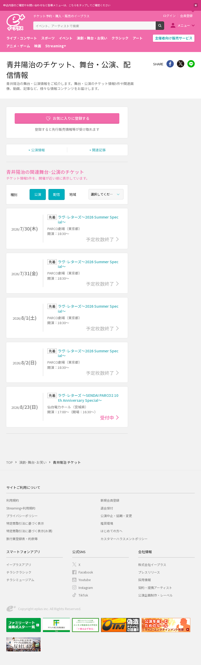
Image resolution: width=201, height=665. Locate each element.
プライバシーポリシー (22, 515)
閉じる (196, 5)
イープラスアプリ (18, 564)
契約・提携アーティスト (155, 587)
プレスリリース (149, 572)
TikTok (83, 595)
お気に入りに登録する (71, 118)
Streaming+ (55, 45)
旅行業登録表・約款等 (22, 538)
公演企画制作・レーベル (155, 595)
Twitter (180, 63)
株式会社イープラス (152, 564)
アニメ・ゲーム (18, 45)
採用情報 (144, 579)
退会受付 (106, 508)
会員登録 (186, 16)
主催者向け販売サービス (173, 38)
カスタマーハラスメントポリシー (124, 538)
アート (138, 38)
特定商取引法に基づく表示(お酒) (29, 531)
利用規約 (12, 500)
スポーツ (48, 38)
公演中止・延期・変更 (116, 515)
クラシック (120, 38)
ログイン (169, 16)
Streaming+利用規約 (20, 508)
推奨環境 (106, 523)
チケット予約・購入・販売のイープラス (61, 16)
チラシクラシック (18, 572)
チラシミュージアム (20, 579)
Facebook (86, 572)
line (191, 63)
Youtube (85, 579)
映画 (37, 45)
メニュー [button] (183, 25)
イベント (65, 38)
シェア (170, 63)
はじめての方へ (111, 531)
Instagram (86, 587)
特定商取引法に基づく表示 (25, 523)
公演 (37, 194)
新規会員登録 (109, 500)
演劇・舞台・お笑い (92, 38)
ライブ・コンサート (21, 38)
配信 (56, 194)
